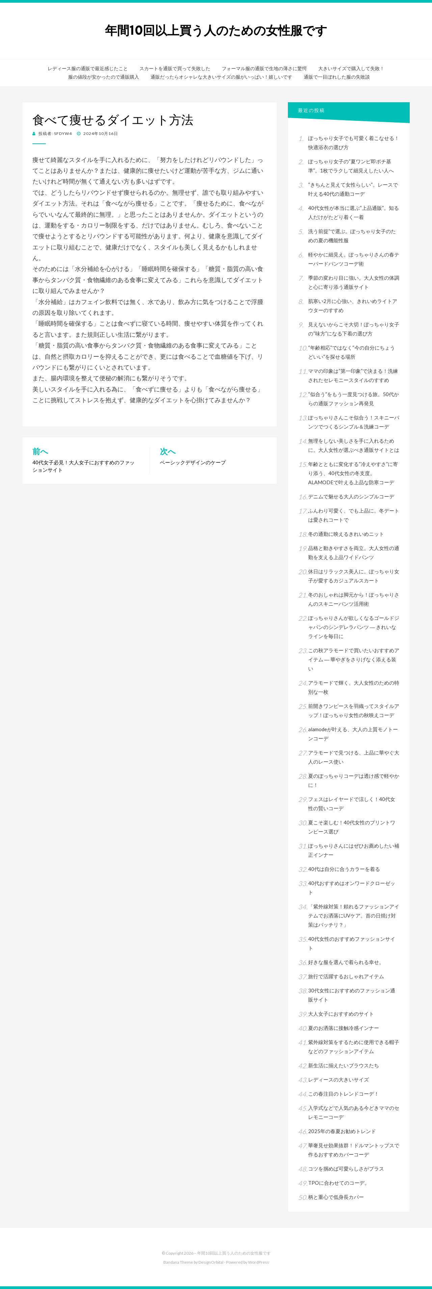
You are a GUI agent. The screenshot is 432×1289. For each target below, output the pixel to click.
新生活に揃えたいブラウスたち (343, 1065)
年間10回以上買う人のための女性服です (216, 30)
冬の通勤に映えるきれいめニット (346, 534)
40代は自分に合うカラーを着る (344, 869)
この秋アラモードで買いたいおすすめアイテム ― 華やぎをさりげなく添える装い (353, 659)
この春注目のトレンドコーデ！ (343, 1094)
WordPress (258, 1262)
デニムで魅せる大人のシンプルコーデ (351, 496)
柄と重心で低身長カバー (336, 1197)
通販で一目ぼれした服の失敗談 (337, 77)
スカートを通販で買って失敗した (174, 68)
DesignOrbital (210, 1262)
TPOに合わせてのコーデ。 (339, 1183)
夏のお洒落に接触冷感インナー (343, 1028)
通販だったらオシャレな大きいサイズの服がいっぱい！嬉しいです (221, 77)
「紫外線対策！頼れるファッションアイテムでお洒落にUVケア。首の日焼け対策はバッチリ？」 (353, 915)
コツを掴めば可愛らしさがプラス (346, 1168)
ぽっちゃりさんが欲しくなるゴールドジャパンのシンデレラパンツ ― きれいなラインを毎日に (353, 627)
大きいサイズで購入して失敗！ (351, 68)
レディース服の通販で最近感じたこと (88, 68)
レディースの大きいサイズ (338, 1079)
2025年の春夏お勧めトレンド (342, 1131)
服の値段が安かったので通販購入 (103, 77)
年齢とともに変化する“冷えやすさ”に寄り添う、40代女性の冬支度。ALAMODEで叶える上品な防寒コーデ (353, 473)
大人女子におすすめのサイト (341, 1014)
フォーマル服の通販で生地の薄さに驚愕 (264, 68)
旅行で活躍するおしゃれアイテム (346, 976)
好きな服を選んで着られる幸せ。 (346, 962)
